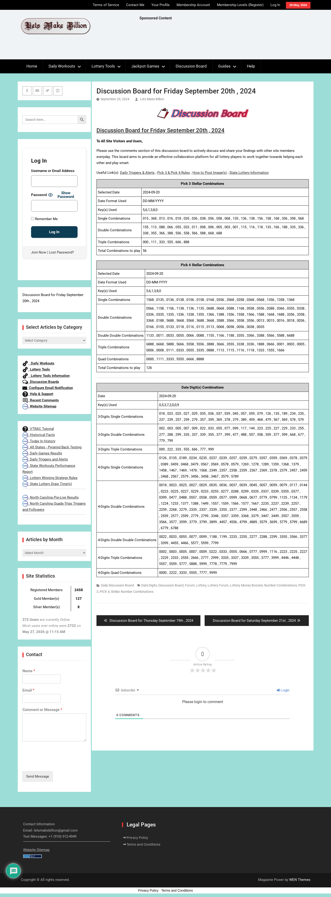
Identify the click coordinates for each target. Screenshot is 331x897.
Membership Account (193, 5)
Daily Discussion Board (117, 585)
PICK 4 (105, 591)
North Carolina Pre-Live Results (50, 497)
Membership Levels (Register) (240, 5)
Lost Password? (61, 252)
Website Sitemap (39, 406)
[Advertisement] (224, 41)
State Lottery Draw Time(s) (47, 484)
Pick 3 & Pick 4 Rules (173, 173)
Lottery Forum (218, 585)
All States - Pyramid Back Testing (52, 447)
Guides (224, 66)
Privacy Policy (137, 838)
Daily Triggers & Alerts (137, 173)
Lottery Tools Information (46, 376)
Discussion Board (191, 66)
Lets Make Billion (152, 99)
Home (31, 66)
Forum (190, 585)
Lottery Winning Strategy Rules (50, 478)
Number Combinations (280, 585)
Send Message (37, 776)
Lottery (201, 585)
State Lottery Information (249, 173)
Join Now (38, 252)
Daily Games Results (42, 453)
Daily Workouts (62, 66)
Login (283, 690)
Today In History (38, 441)
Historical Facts (38, 435)
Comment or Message (42, 710)
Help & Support (37, 394)
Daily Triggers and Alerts (45, 459)
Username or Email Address (53, 171)
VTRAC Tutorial (38, 429)
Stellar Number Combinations (132, 591)
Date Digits (149, 585)
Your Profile (160, 5)
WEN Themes (299, 880)
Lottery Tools (103, 66)
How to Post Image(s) (209, 173)
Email (28, 690)
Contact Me (135, 5)
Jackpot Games (145, 66)
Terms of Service (106, 5)
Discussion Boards (40, 382)
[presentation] (57, 763)
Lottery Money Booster (246, 585)
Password (39, 195)
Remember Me (44, 219)
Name (28, 671)
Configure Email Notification (47, 388)
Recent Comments (40, 400)
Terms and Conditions (143, 844)
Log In (275, 5)
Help (251, 66)
